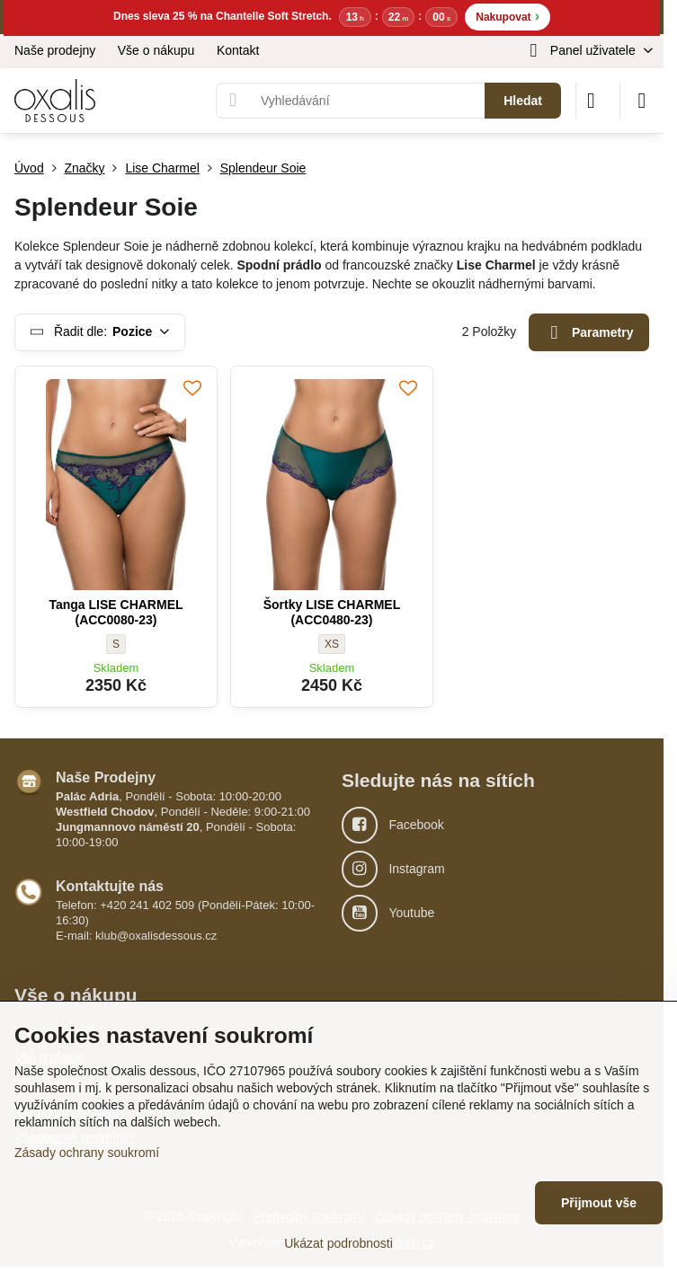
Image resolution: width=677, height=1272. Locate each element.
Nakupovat (507, 15)
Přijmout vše (599, 1203)
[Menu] (642, 101)
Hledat (522, 100)
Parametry (589, 332)
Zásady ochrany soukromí (86, 1152)
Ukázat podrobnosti (338, 1243)
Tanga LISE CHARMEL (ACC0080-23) (116, 612)
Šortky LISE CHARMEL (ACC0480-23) (331, 612)
